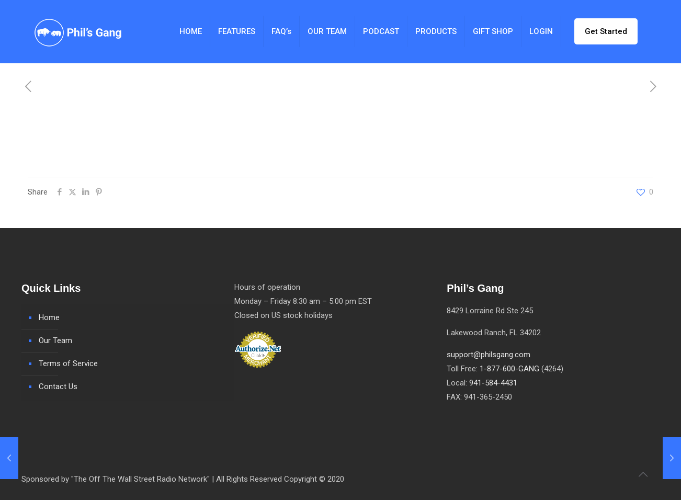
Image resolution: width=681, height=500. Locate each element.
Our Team (55, 340)
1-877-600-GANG (509, 368)
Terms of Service (68, 363)
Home (49, 317)
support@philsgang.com (488, 354)
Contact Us (58, 386)
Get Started (606, 31)
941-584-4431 (493, 383)
